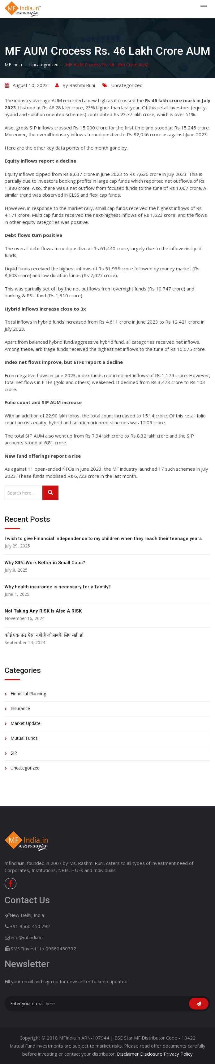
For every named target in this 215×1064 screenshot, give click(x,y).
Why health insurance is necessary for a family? (58, 587)
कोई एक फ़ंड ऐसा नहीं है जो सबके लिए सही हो (44, 635)
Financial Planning (28, 693)
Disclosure (151, 1054)
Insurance (20, 708)
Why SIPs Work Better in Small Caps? (45, 562)
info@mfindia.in (27, 937)
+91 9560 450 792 (30, 926)
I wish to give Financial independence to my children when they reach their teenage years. (104, 538)
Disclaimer (128, 1054)
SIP (14, 753)
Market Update (26, 723)
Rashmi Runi (82, 85)
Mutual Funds (24, 738)
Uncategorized (127, 85)
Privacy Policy (178, 1054)
